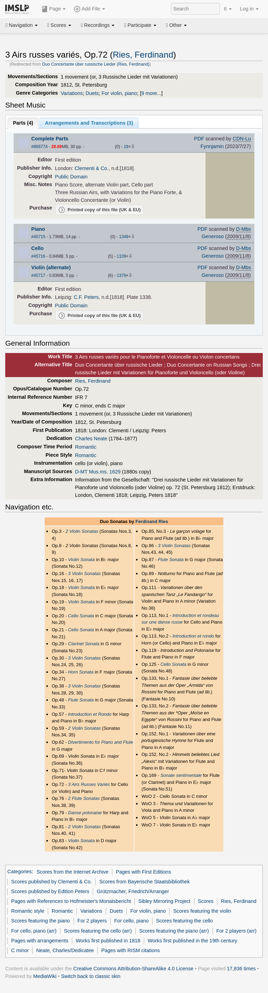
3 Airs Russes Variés (89, 784)
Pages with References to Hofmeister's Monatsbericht (71, 901)
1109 (121, 256)
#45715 (38, 236)
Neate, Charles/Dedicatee (65, 950)
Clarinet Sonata (83, 643)
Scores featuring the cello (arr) (98, 931)
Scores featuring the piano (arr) (174, 931)
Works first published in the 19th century (192, 940)
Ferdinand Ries (151, 521)
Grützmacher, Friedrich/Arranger (133, 891)
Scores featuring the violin (202, 911)
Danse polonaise (85, 812)
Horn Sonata (81, 672)
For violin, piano (119, 93)
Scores (59, 25)
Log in (249, 9)
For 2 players (92, 921)
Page (54, 9)
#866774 (39, 146)
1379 (121, 275)
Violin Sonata (81, 559)
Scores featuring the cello (184, 921)
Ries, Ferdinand (143, 54)
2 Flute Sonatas (84, 798)
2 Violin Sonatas (82, 531)
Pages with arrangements (39, 940)
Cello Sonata (81, 615)
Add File (89, 9)
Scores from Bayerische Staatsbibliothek (144, 881)
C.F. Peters (86, 297)
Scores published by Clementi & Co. (51, 881)
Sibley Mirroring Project (164, 901)
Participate (140, 25)
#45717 (38, 275)
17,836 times (241, 968)
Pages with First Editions (143, 872)
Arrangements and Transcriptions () (89, 123)
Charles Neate (91, 438)
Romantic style (27, 911)
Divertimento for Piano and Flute (100, 742)
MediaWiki (45, 976)
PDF (199, 138)
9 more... (151, 93)
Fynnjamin (212, 146)
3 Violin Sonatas (84, 573)
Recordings (97, 25)
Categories (19, 872)
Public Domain (71, 176)
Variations (72, 93)
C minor (20, 950)
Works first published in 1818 (108, 940)
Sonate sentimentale (181, 775)
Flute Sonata (81, 700)
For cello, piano (131, 921)
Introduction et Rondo (89, 714)
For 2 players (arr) (236, 931)
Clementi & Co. (92, 168)
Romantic (85, 447)
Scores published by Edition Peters (50, 891)
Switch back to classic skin (90, 976)
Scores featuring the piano (40, 921)
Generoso (213, 236)
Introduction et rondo (193, 636)
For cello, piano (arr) (34, 931)
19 (126, 146)
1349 (123, 236)
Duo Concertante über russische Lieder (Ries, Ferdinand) (96, 64)
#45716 (38, 256)
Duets (92, 93)
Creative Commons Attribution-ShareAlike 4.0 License (133, 968)
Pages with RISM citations (130, 950)
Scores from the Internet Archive (73, 872)
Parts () (23, 123)
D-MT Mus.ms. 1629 (98, 472)
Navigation (22, 25)
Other (176, 25)
